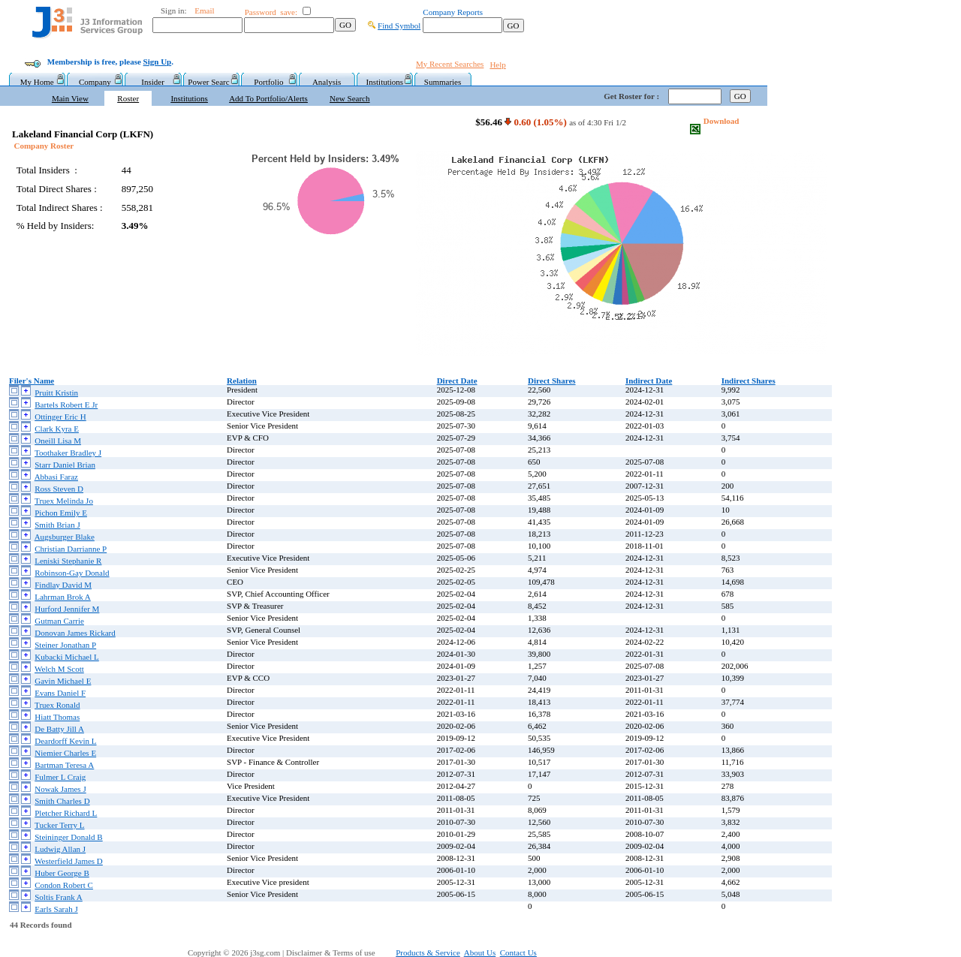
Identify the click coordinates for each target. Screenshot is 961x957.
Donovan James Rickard (75, 632)
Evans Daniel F (60, 692)
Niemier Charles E (65, 752)
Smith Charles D (62, 800)
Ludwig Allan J (60, 848)
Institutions (385, 81)
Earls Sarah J (56, 908)
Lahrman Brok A (63, 596)
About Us (480, 952)
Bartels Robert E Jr (66, 404)
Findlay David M (63, 584)
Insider (152, 81)
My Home (37, 81)
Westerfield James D (69, 860)
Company (95, 81)
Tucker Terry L (59, 824)
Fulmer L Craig (60, 776)
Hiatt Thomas (57, 716)
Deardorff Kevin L (65, 740)
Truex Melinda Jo (64, 500)
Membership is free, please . (110, 61)
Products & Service (428, 952)
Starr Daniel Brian (65, 464)
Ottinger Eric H (60, 416)
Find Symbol (399, 25)
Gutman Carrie (59, 620)
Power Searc (210, 81)
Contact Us (518, 952)
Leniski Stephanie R (68, 560)
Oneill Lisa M (58, 440)
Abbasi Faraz (56, 476)
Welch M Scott (59, 668)
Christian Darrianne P (71, 548)
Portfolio (268, 81)
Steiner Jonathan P (65, 644)
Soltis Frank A (59, 896)
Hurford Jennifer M (67, 608)
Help (497, 64)
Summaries (443, 81)
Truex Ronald (57, 704)
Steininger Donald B (68, 836)
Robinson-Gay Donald (72, 572)
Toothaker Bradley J (68, 452)
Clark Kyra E (57, 428)
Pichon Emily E (61, 512)
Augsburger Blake (65, 536)
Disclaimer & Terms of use (339, 952)
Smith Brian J (57, 524)
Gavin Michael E (63, 680)
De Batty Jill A (59, 728)
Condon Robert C (64, 884)
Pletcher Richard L (66, 812)
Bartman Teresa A (64, 764)
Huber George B (62, 872)
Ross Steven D (59, 488)
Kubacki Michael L (67, 656)
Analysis (327, 81)
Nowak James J (60, 788)
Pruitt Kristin (56, 392)
